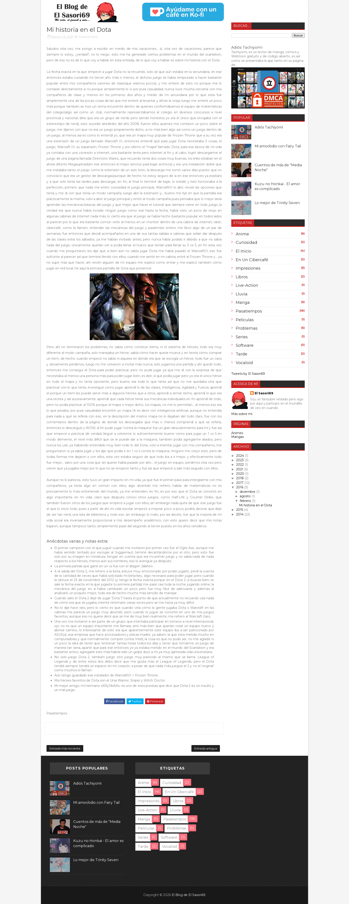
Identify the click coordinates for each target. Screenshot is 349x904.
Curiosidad (246, 242)
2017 (240, 483)
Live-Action (247, 285)
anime (242, 234)
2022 (240, 465)
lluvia (242, 294)
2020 (240, 474)
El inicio (243, 251)
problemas (247, 328)
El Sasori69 (264, 393)
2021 (240, 469)
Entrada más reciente (64, 748)
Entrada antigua (205, 748)
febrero (246, 501)
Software (245, 345)
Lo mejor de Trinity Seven (277, 203)
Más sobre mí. (242, 414)
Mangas (237, 437)
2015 (240, 510)
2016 (240, 487)
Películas (245, 319)
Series (242, 337)
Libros (242, 277)
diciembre (248, 492)
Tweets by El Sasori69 (248, 374)
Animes (237, 433)
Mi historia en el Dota (255, 505)
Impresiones (248, 268)
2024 (240, 456)
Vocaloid (244, 362)
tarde (241, 354)
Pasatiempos (88, 36)
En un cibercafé (252, 259)
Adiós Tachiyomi (246, 47)
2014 (240, 514)
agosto (246, 496)
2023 (240, 460)
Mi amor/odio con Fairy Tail (278, 146)
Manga (243, 302)
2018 (240, 478)
